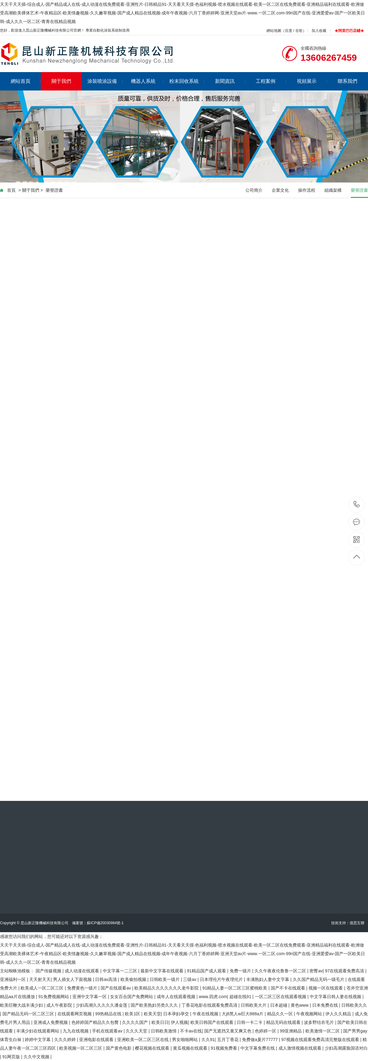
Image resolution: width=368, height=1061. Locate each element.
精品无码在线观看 (284, 1022)
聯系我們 (347, 81)
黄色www (300, 1005)
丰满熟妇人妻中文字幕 (268, 979)
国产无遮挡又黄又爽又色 (228, 1030)
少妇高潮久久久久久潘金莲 (102, 1005)
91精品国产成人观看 (207, 970)
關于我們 (61, 81)
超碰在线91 (240, 996)
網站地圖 (273, 31)
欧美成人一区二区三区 (43, 988)
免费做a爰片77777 (260, 1039)
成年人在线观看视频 (177, 996)
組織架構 (333, 190)
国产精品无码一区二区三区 (28, 1013)
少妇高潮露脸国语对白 (346, 1048)
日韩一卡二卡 (250, 1022)
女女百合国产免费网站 (132, 996)
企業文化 (280, 190)
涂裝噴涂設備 (105, 81)
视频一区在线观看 (326, 988)
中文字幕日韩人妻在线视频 (336, 996)
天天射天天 (40, 979)
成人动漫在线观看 (82, 970)
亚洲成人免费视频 (51, 1022)
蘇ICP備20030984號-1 (105, 923)
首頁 (11, 190)
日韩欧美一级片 (165, 979)
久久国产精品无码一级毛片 (319, 979)
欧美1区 (133, 1013)
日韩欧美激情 (164, 1030)
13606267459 (357, 504)
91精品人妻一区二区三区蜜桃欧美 (235, 988)
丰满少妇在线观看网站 (38, 1030)
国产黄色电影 (119, 1048)
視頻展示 (312, 81)
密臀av (316, 970)
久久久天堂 (137, 1030)
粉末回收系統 (187, 81)
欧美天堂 (152, 1013)
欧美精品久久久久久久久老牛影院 (167, 988)
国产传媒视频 (49, 970)
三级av (190, 979)
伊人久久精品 (338, 1013)
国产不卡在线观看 (288, 988)
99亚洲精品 (291, 1030)
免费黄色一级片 (82, 988)
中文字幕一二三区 (120, 970)
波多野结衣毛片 (319, 1022)
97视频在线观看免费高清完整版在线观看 (320, 1039)
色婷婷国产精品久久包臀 (95, 1022)
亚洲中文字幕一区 (90, 996)
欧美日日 (160, 1022)
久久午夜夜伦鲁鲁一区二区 (281, 970)
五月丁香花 (228, 1039)
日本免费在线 (325, 1005)
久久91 (208, 1039)
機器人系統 (147, 81)
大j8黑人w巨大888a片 (243, 1013)
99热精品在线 (108, 1013)
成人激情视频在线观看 (300, 1048)
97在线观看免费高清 (345, 970)
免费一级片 (241, 970)
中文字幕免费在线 (258, 1048)
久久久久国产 (135, 1022)
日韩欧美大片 (254, 1005)
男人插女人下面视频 (73, 979)
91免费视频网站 (54, 996)
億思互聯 (357, 923)
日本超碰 (279, 1005)
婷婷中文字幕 (38, 1039)
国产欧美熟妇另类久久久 (155, 1005)
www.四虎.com (213, 996)
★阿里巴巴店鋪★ (349, 31)
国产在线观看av (116, 988)
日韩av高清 (106, 979)
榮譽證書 (54, 190)
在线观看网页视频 (75, 1013)
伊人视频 (179, 1022)
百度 (288, 31)
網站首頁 (26, 81)
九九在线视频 (76, 1030)
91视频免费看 (224, 1048)
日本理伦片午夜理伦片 (222, 979)
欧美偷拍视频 (134, 979)
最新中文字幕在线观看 (162, 970)
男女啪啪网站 (185, 1039)
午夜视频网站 (309, 1013)
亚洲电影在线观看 (97, 1039)
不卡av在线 (191, 1030)
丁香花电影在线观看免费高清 (210, 1005)
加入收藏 (319, 31)
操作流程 (306, 190)
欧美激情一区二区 (323, 1030)
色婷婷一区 (266, 1030)
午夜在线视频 (206, 1013)
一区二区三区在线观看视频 (281, 996)
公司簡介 (254, 190)
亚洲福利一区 (13, 979)
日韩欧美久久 (354, 1005)
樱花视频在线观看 (153, 1048)
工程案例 (271, 81)
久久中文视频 (37, 1056)
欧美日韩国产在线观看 (212, 1022)
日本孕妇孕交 (176, 1013)
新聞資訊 (230, 81)
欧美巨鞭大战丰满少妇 (22, 1005)
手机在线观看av (108, 1030)
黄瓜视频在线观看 (191, 1048)
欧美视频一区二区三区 (81, 1048)
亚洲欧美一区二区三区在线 (143, 1039)
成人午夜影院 (59, 1005)
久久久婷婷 (65, 1039)
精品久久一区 (280, 1013)
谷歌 (299, 31)
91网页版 (11, 1056)
